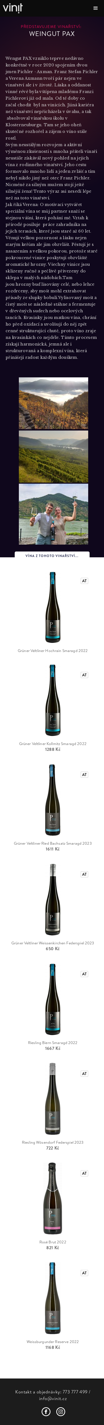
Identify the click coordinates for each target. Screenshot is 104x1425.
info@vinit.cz (53, 1398)
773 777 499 (75, 1392)
